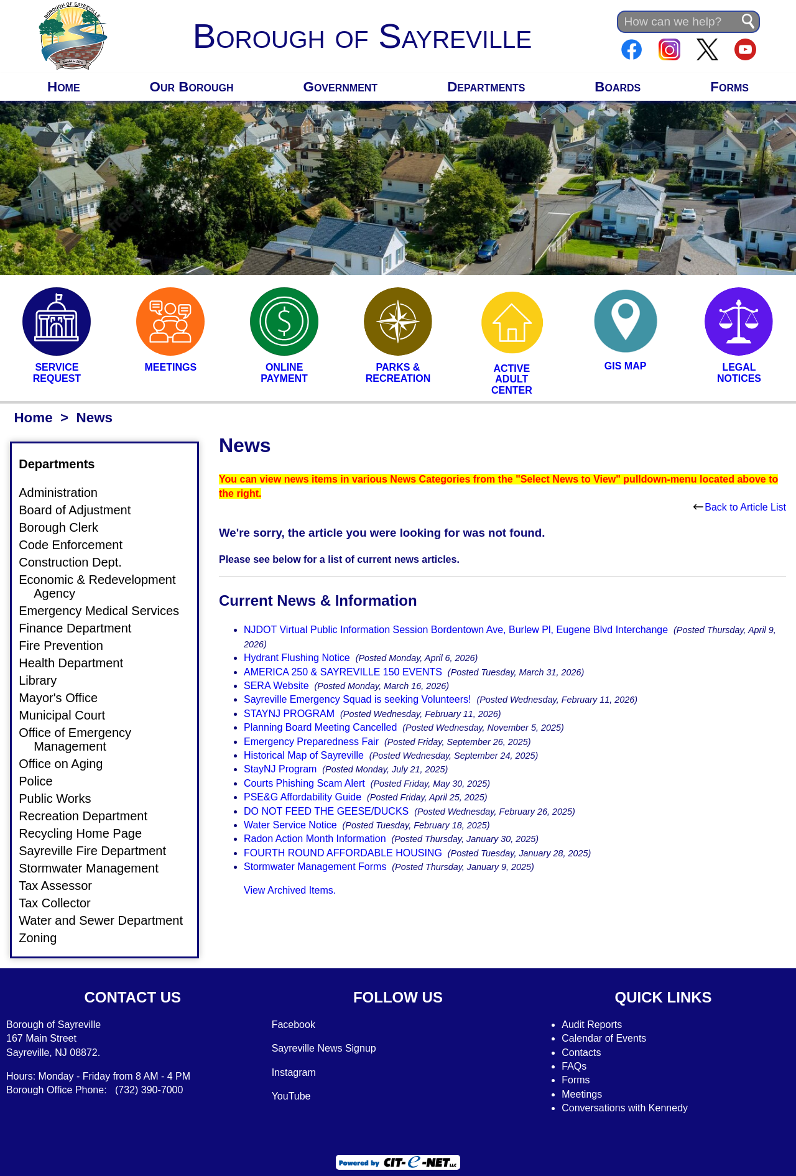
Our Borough (192, 87)
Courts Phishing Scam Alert (304, 783)
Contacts (581, 1052)
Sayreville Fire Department (100, 851)
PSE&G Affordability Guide (302, 797)
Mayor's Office (66, 698)
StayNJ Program (280, 769)
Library (45, 680)
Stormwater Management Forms (315, 866)
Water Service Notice (290, 825)
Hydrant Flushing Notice (297, 657)
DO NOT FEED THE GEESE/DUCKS (326, 811)
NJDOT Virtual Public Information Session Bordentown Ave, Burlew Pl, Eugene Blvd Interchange (456, 629)
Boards (618, 87)
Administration (66, 492)
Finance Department (82, 628)
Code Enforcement (78, 545)
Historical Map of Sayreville (304, 755)
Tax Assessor (63, 885)
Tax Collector (62, 903)
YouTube (291, 1096)
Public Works (62, 798)
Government (340, 87)
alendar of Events (608, 1038)
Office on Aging (68, 764)
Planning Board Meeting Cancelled (320, 727)
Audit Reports (592, 1024)
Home (63, 87)
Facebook (293, 1024)
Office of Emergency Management (82, 739)
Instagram (294, 1072)
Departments (486, 87)
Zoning (45, 938)
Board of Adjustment (82, 510)
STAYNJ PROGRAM (289, 713)
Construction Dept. (78, 562)
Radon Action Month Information (315, 838)
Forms (729, 87)
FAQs (574, 1066)
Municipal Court (69, 715)
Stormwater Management (96, 868)
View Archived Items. (290, 890)
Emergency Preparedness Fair (311, 741)
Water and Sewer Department (108, 920)
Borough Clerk (66, 527)
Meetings (582, 1094)
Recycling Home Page (88, 833)
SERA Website (276, 685)
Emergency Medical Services (106, 611)
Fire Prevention (68, 645)
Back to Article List (739, 507)
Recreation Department (90, 816)
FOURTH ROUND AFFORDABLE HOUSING (343, 853)
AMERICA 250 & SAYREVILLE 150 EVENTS (343, 672)
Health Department (78, 663)
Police (43, 781)
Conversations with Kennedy (625, 1108)
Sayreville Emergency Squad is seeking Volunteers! (357, 699)
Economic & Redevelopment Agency (104, 586)
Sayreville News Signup (324, 1048)
